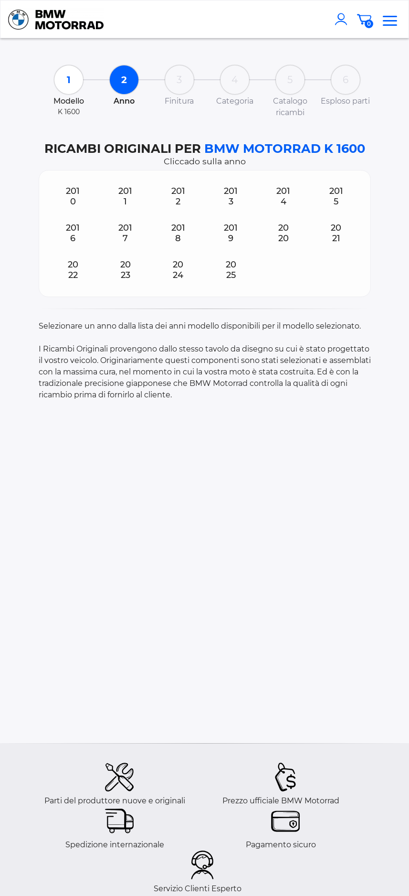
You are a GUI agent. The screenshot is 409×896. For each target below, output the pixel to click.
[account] (343, 19)
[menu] (390, 19)
